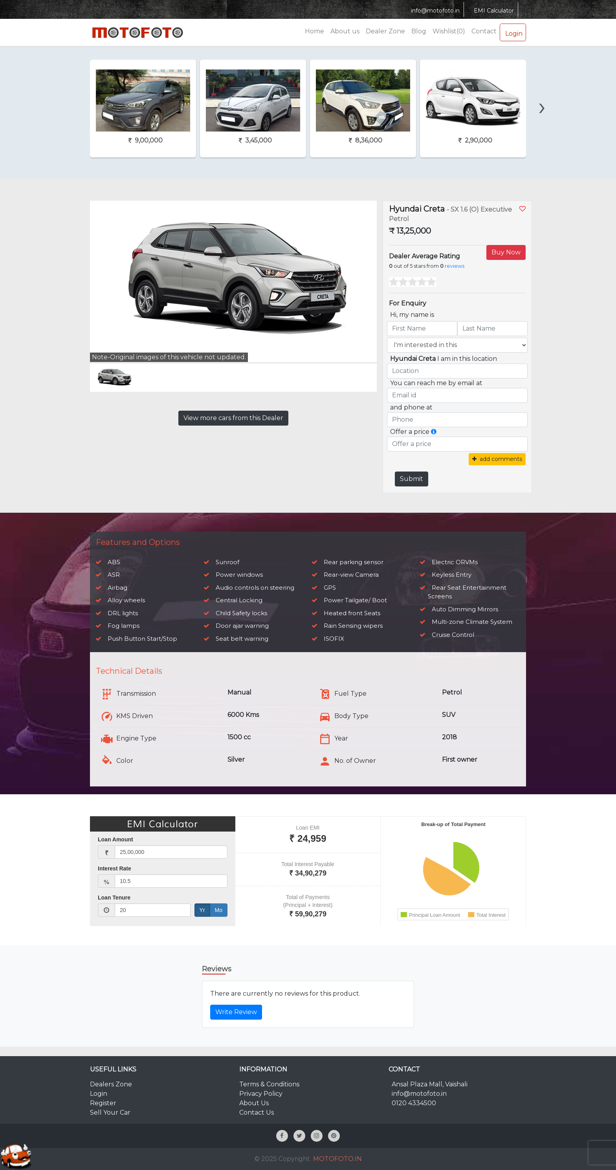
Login (512, 32)
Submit (411, 479)
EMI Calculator (493, 10)
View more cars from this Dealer (233, 418)
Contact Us (256, 1112)
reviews (454, 266)
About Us (254, 1103)
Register (103, 1103)
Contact (484, 31)
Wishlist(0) (449, 31)
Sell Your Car (110, 1112)
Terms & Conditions (269, 1084)
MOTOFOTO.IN (337, 1159)
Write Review (236, 1012)
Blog (418, 31)
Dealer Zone (385, 31)
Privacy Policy (260, 1093)
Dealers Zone (111, 1084)
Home (314, 31)
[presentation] (542, 93)
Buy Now (506, 252)
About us (344, 31)
